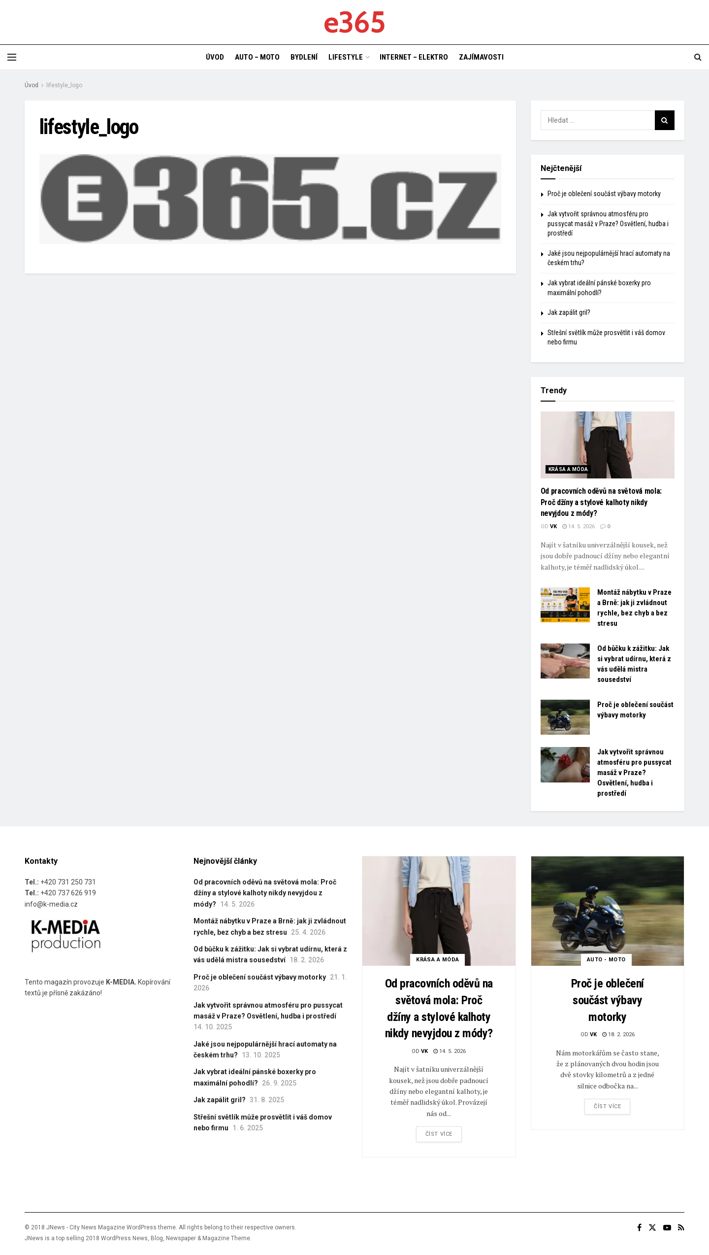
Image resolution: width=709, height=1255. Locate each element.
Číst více (438, 1134)
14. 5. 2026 (578, 526)
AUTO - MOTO (606, 959)
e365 (354, 22)
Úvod (31, 85)
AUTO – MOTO (257, 57)
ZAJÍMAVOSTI (481, 57)
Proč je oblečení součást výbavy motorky (604, 194)
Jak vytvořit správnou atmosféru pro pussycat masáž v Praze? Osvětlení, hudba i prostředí (608, 223)
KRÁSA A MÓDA (568, 469)
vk (553, 526)
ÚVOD (215, 57)
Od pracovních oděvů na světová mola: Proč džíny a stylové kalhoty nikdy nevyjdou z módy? (601, 502)
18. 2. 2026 (618, 1034)
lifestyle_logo (64, 85)
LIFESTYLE (345, 57)
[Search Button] (665, 120)
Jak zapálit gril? (569, 312)
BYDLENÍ (304, 57)
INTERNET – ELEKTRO (414, 57)
